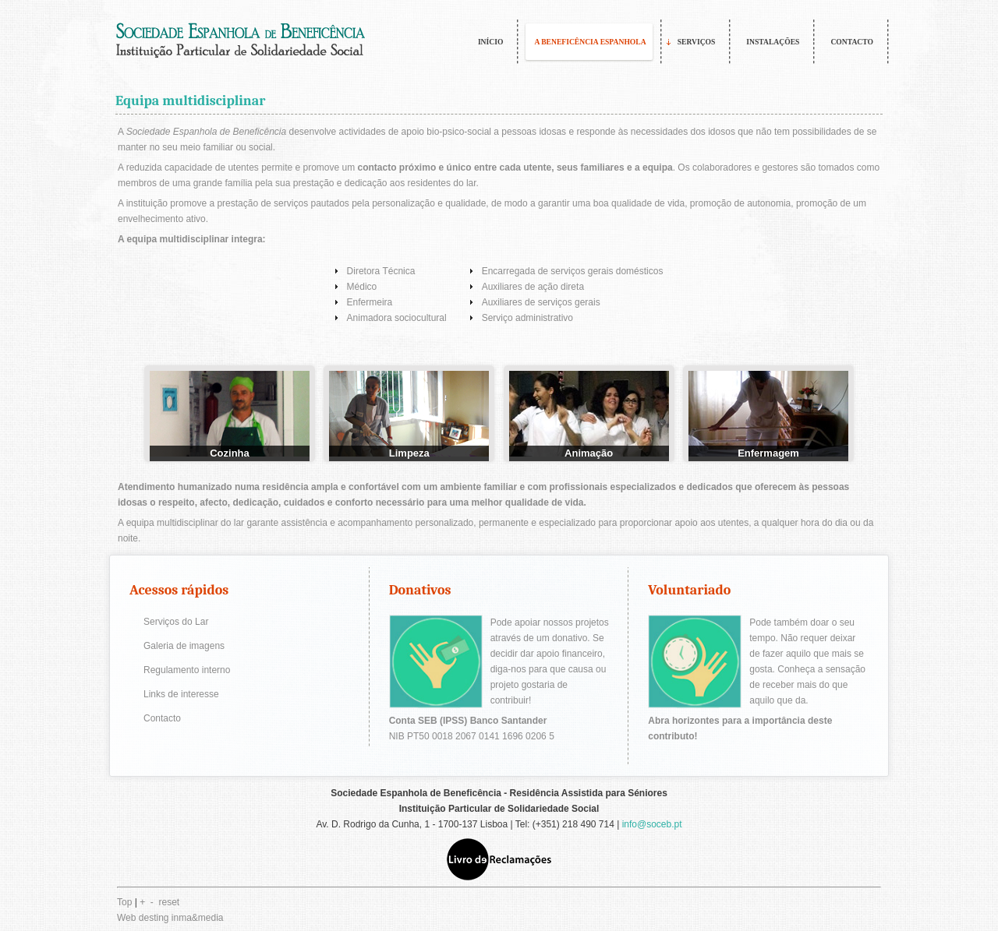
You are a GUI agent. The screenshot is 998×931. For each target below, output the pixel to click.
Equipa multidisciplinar (190, 101)
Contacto (162, 718)
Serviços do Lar (175, 621)
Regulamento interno (186, 670)
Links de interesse (181, 694)
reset (169, 902)
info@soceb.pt (652, 824)
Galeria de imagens (184, 645)
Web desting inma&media (170, 917)
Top (124, 902)
